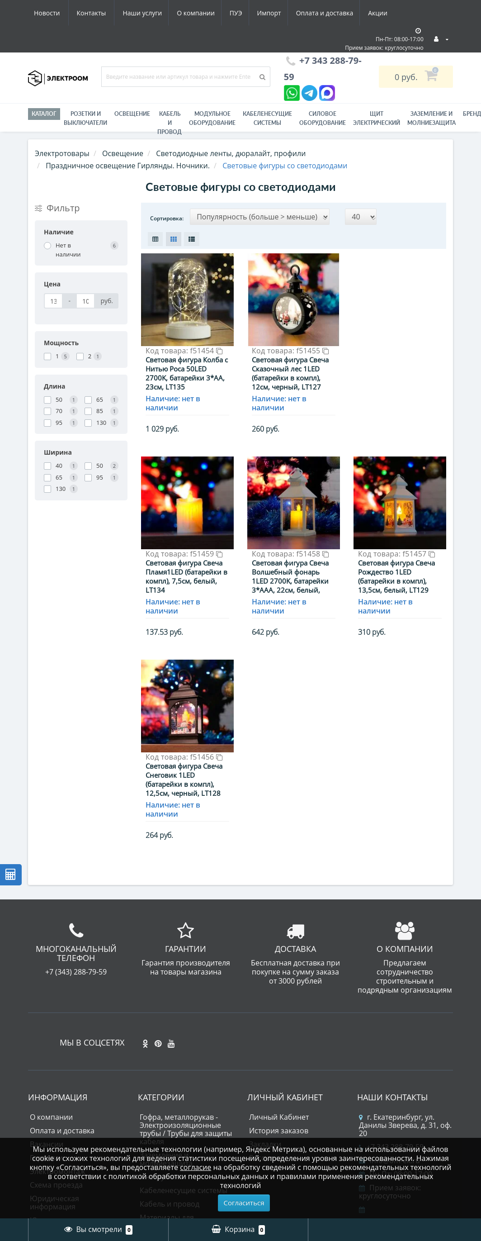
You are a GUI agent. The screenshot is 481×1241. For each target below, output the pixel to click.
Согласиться (244, 1202)
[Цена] (53, 301)
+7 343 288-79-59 (391, 1044)
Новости (337, 13)
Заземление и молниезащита (166, 1056)
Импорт (186, 13)
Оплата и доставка (243, 13)
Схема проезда (56, 1082)
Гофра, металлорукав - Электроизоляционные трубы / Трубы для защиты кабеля (186, 1026)
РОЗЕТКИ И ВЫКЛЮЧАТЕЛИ (85, 118)
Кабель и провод (169, 122)
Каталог (44, 113)
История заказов (278, 1028)
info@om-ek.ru (389, 1058)
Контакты (382, 13)
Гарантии (46, 1055)
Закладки (265, 1041)
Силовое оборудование (322, 118)
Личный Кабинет (279, 1014)
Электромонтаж (57, 1069)
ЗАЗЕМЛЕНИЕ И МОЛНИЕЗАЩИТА (431, 118)
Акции (298, 13)
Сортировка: (167, 218)
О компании (109, 13)
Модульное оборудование (212, 118)
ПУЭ (151, 13)
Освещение (132, 113)
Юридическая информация (54, 1100)
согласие (195, 1167)
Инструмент (161, 1074)
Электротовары (62, 153)
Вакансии (46, 1041)
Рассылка (265, 1055)
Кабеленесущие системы (267, 118)
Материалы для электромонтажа (169, 1119)
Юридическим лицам (67, 1117)
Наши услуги (53, 13)
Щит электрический (376, 118)
